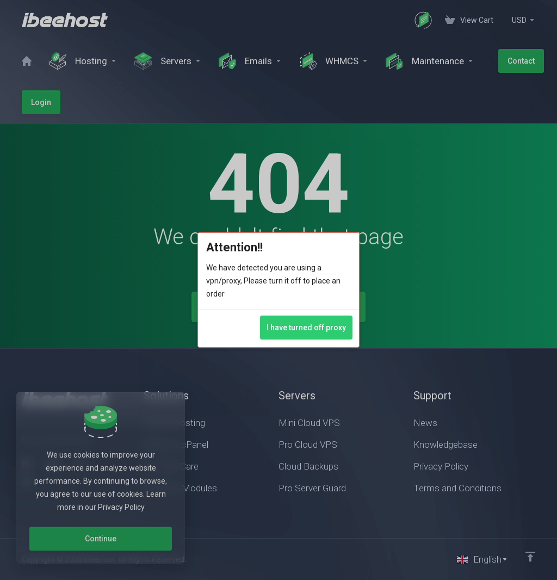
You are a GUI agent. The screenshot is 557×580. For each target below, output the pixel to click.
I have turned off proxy (306, 327)
